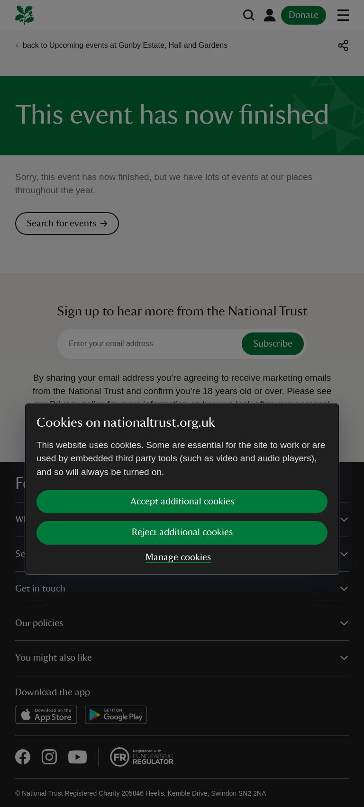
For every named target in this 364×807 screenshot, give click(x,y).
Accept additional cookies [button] (182, 416)
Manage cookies (178, 471)
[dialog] (182, 403)
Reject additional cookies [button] (182, 446)
